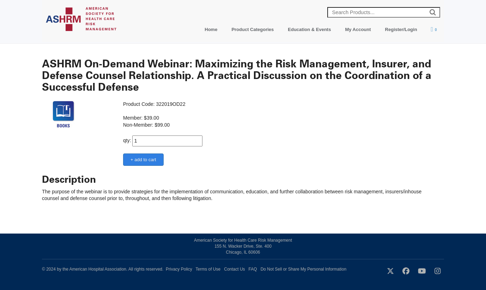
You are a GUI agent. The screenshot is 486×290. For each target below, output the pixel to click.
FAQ (253, 269)
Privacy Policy (179, 269)
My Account (358, 29)
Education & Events (309, 29)
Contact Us (234, 269)
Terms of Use (208, 269)
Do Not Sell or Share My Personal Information (303, 269)
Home (211, 29)
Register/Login (401, 29)
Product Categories (252, 29)
